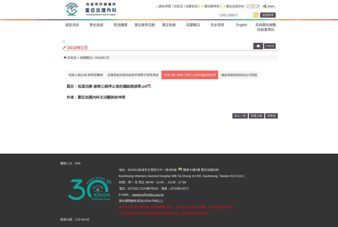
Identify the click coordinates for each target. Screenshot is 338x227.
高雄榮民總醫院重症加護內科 (99, 9)
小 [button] (248, 6)
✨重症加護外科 (233, 6)
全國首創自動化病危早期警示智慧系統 (133, 75)
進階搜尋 (268, 15)
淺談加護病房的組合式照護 (239, 75)
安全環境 (217, 25)
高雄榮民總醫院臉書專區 (265, 27)
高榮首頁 (192, 6)
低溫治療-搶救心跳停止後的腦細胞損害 (190, 75)
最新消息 (72, 25)
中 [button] (253, 6)
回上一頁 (240, 115)
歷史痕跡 (96, 25)
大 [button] (258, 6)
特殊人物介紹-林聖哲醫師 (86, 75)
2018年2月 (102, 57)
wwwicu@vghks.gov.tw (148, 194)
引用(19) (270, 46)
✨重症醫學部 (209, 6)
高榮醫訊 (193, 25)
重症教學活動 (145, 25)
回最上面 (256, 115)
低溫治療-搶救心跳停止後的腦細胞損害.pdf (114, 86)
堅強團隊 (121, 25)
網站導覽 (165, 6)
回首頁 (178, 6)
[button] (256, 15)
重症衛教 (169, 25)
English (241, 25)
